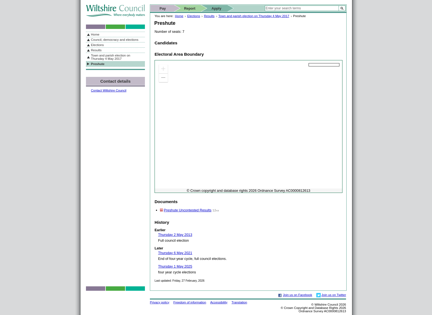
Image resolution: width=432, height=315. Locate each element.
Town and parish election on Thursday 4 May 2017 (253, 16)
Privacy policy (159, 302)
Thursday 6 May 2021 (175, 253)
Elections (193, 16)
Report (189, 8)
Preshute (97, 64)
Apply (217, 8)
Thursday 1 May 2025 (175, 266)
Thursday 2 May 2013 (175, 235)
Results (209, 16)
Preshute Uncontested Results (188, 210)
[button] (163, 68)
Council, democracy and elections (114, 39)
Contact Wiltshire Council (108, 90)
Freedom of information (189, 302)
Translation (239, 302)
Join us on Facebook (297, 295)
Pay (163, 8)
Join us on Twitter (334, 295)
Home (179, 16)
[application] (248, 126)
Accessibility (219, 302)
